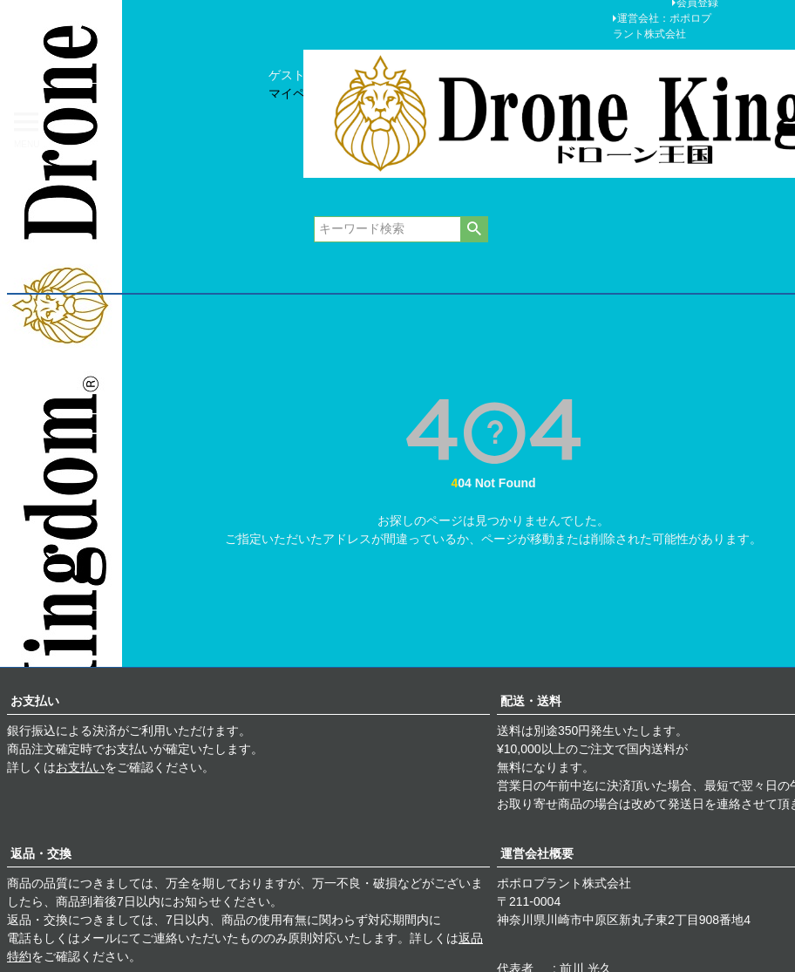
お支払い (34, 701)
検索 (473, 229)
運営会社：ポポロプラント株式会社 (662, 26)
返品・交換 (40, 853)
